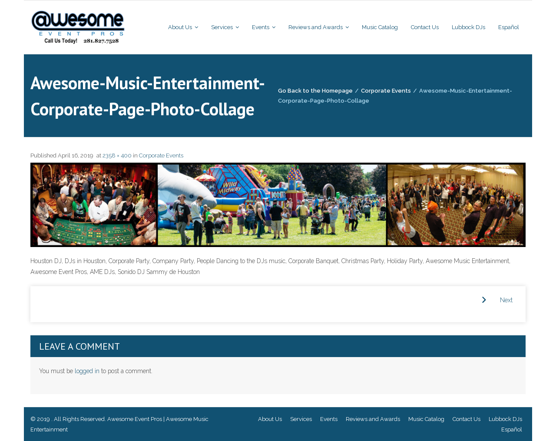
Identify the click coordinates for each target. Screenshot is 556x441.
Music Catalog (426, 419)
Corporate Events (386, 90)
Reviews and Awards (373, 419)
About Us (270, 419)
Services (301, 419)
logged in (87, 371)
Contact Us (466, 419)
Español (511, 429)
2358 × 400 (117, 155)
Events (329, 419)
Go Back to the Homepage (315, 90)
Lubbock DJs (505, 419)
